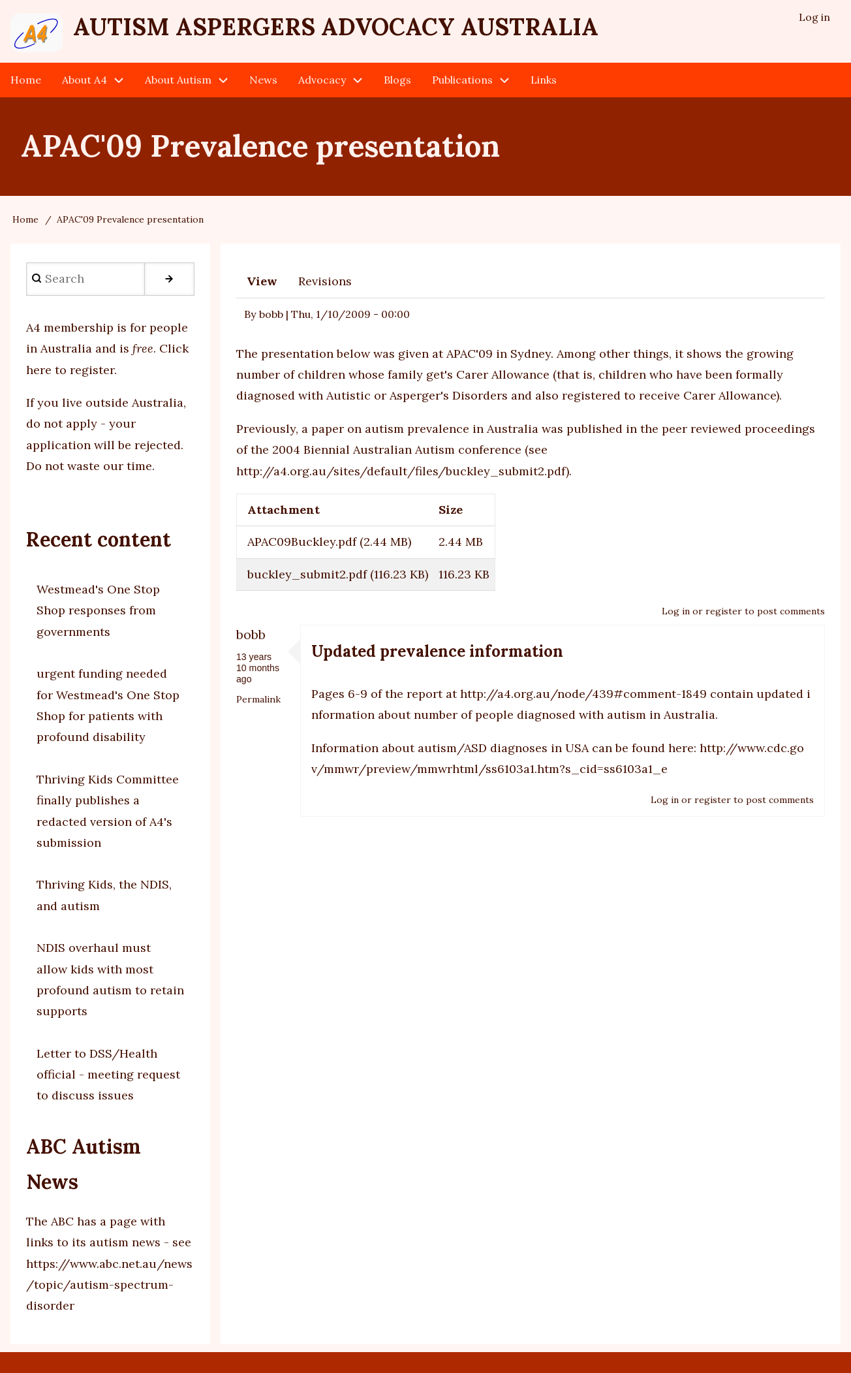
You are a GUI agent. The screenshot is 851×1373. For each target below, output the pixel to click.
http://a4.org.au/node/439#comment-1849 (583, 693)
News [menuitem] (263, 79)
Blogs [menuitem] (397, 79)
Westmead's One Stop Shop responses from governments (98, 610)
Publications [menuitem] (462, 79)
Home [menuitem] (25, 79)
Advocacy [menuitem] (322, 79)
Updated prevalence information (437, 651)
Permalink (258, 699)
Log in (676, 611)
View (262, 281)
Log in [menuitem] (814, 17)
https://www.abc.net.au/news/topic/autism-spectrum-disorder (109, 1285)
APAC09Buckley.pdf (301, 541)
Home (25, 219)
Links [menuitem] (544, 79)
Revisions (325, 281)
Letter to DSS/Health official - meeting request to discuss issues (108, 1074)
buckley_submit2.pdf (307, 574)
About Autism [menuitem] (178, 79)
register (723, 611)
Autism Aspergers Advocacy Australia (335, 27)
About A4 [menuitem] (84, 79)
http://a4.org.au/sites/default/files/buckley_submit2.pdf (401, 471)
